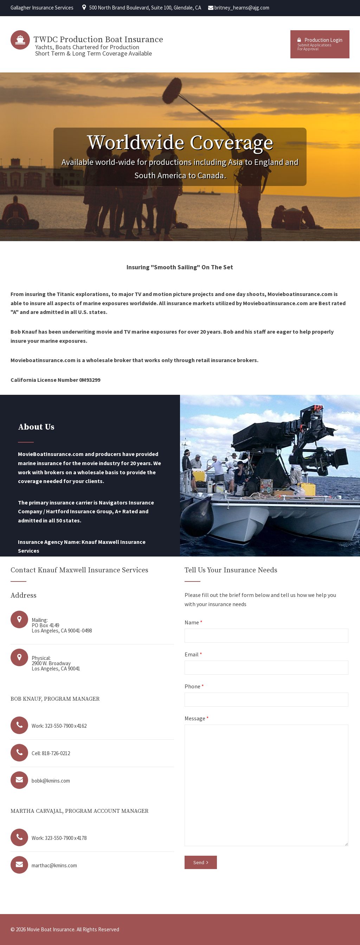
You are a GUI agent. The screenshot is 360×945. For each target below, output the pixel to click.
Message (197, 718)
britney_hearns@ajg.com (241, 7)
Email (193, 654)
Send (200, 862)
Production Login (319, 44)
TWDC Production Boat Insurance (98, 39)
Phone (194, 686)
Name (193, 622)
